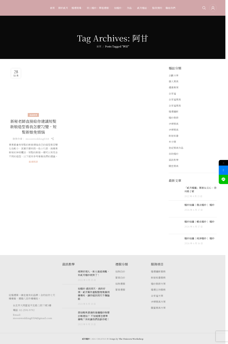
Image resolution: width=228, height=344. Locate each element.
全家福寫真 (175, 99)
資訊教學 (33, 115)
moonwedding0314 (37, 138)
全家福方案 (157, 295)
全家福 (172, 93)
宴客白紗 (120, 277)
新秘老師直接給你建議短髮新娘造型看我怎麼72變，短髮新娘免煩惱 (33, 126)
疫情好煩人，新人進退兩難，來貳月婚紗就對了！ (94, 273)
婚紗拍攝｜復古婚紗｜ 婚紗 (199, 205)
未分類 (172, 141)
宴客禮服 (120, 289)
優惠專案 (173, 87)
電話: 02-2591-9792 (24, 310)
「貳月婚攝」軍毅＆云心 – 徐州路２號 (200, 189)
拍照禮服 (120, 283)
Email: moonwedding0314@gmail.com (32, 316)
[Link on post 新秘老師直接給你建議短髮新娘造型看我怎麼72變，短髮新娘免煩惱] (33, 90)
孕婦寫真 (173, 123)
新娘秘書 (173, 135)
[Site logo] (16, 7)
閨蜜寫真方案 (158, 307)
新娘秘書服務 (158, 277)
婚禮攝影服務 (158, 271)
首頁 (98, 46)
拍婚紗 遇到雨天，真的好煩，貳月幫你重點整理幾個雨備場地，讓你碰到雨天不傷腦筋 (94, 294)
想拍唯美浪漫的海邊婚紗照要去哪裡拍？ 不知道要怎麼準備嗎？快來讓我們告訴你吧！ (94, 316)
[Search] (204, 7)
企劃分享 (173, 75)
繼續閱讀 (33, 161)
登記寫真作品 (176, 147)
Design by (126, 338)
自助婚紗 (173, 153)
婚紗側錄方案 (158, 283)
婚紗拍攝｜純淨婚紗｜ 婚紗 (199, 238)
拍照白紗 (120, 271)
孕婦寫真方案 (158, 301)
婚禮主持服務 (158, 289)
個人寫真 (173, 81)
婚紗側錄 (173, 117)
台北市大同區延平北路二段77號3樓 (32, 305)
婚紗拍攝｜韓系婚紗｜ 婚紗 (199, 221)
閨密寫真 (173, 166)
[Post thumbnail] (175, 192)
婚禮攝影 (173, 111)
